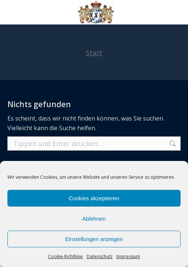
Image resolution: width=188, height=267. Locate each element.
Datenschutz (100, 256)
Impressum (128, 256)
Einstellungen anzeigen (94, 239)
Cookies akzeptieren (94, 198)
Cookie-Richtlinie (65, 256)
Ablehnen (94, 218)
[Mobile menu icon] (11, 12)
